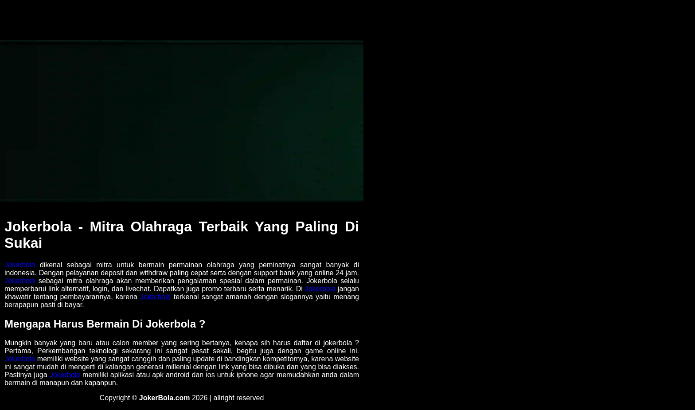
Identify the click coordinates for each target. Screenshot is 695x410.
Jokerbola (19, 265)
